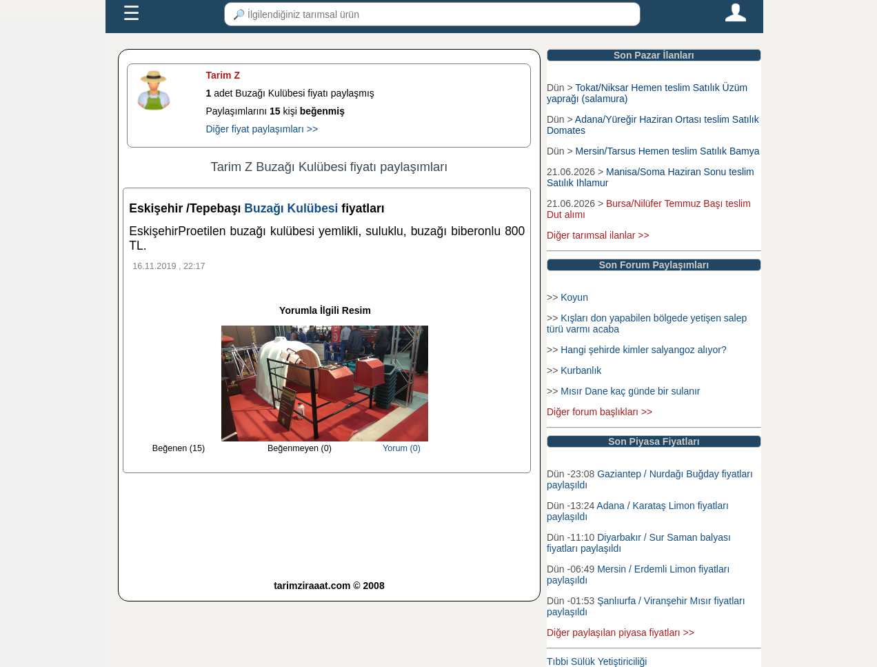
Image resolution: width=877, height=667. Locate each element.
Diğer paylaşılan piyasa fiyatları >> (620, 632)
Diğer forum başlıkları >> (599, 411)
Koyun (574, 297)
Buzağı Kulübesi (292, 208)
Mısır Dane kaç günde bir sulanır (630, 391)
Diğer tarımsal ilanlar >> (598, 235)
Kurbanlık (581, 370)
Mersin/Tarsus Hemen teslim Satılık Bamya (668, 151)
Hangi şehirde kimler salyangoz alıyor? (643, 349)
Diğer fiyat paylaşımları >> (261, 129)
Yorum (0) (402, 448)
